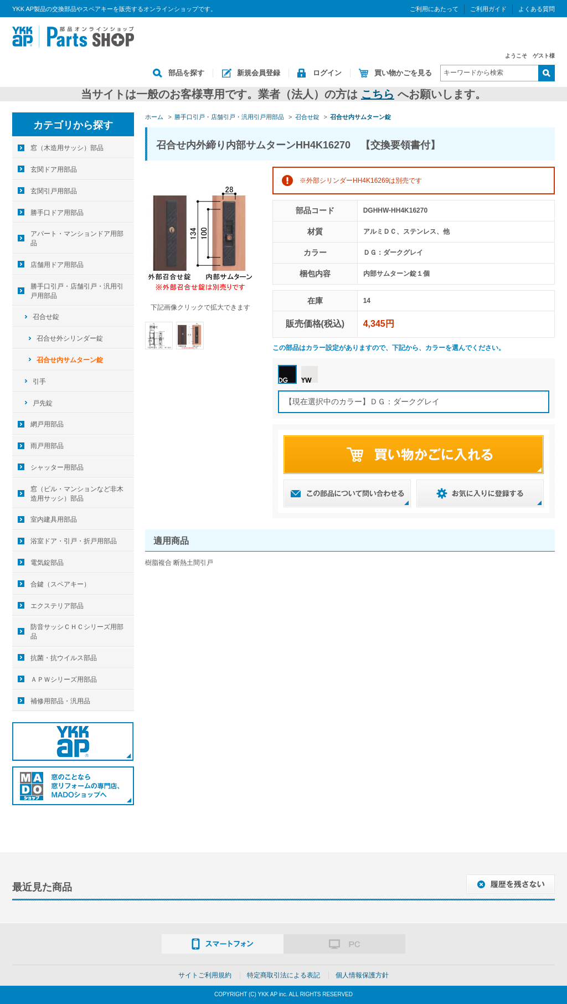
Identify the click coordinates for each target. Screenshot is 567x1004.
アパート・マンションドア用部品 (76, 238)
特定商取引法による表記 (283, 975)
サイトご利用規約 (204, 975)
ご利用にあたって (434, 9)
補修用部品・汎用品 (60, 701)
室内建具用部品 (53, 519)
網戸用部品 (47, 424)
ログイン (327, 73)
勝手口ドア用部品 (57, 213)
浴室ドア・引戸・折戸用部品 (73, 541)
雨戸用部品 (47, 446)
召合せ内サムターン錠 (70, 360)
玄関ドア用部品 (53, 169)
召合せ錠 (46, 317)
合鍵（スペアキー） (60, 584)
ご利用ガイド (488, 9)
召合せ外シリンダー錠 (70, 338)
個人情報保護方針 (362, 975)
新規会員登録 (258, 73)
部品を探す (186, 73)
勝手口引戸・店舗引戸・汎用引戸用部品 (76, 291)
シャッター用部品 (57, 467)
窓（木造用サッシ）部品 (67, 148)
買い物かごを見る (403, 73)
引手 (39, 381)
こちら (377, 94)
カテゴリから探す (73, 125)
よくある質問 (536, 9)
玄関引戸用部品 (53, 191)
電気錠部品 (47, 563)
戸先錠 (43, 403)
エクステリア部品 (57, 606)
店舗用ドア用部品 (57, 265)
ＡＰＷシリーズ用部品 (63, 679)
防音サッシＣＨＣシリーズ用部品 (76, 631)
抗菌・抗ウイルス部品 (63, 658)
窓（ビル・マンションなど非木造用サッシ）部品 (76, 493)
